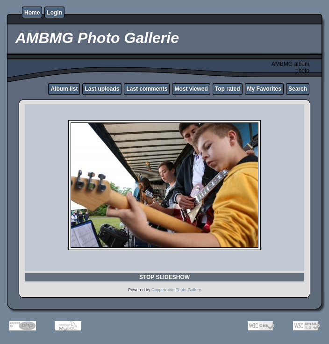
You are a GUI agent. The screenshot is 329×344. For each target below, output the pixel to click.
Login (54, 12)
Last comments (146, 89)
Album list (64, 89)
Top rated (227, 89)
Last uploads (102, 89)
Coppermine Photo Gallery (176, 289)
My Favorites (264, 89)
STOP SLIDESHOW (164, 277)
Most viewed (190, 89)
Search (297, 89)
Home (32, 12)
